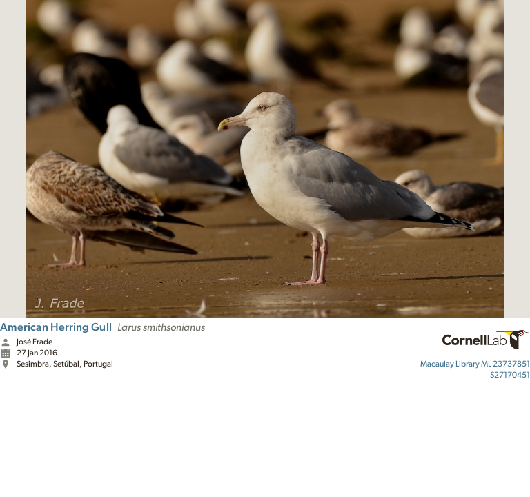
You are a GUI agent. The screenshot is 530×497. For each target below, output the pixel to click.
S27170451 (510, 375)
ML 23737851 (475, 364)
